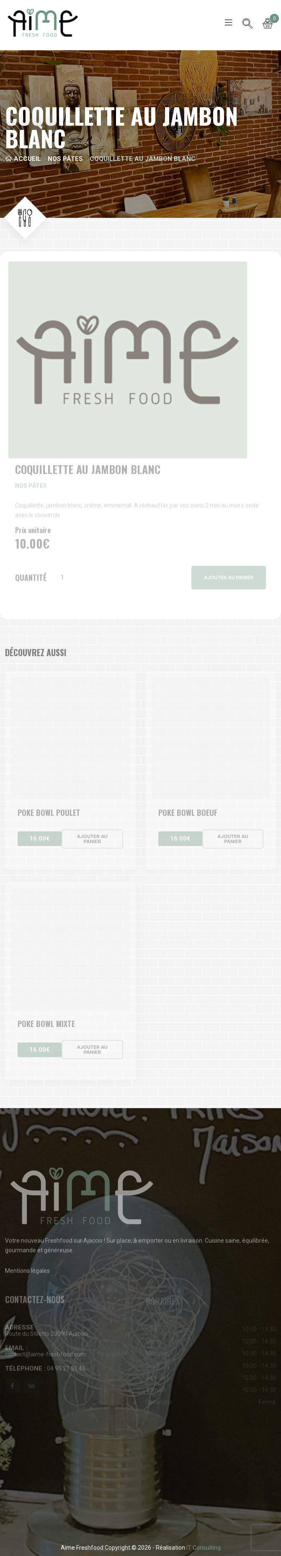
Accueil (23, 159)
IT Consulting (203, 1547)
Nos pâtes (65, 159)
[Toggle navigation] (228, 22)
